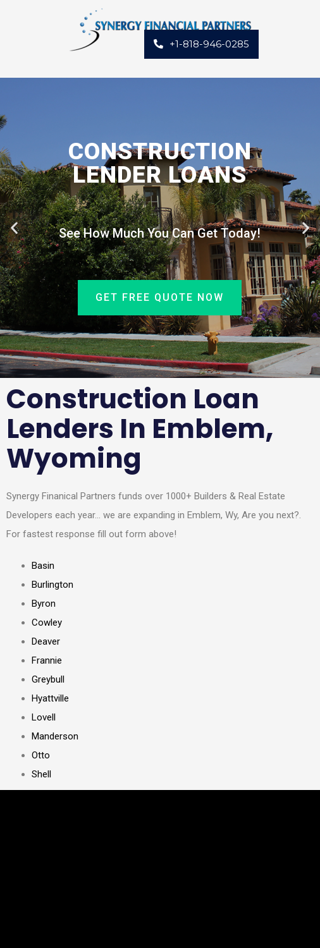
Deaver (46, 641)
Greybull (48, 679)
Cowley (47, 622)
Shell (41, 774)
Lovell (44, 717)
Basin (43, 565)
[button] (14, 228)
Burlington (52, 584)
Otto (41, 755)
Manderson (55, 736)
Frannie (47, 660)
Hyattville (50, 698)
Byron (44, 603)
